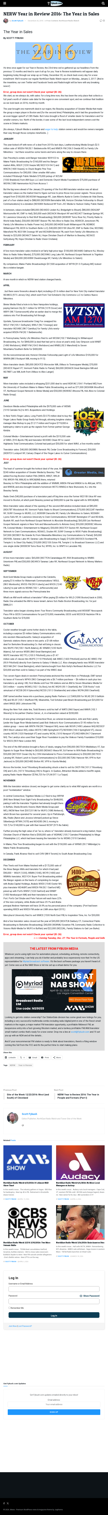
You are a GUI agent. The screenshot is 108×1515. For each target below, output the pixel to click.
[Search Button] (103, 3)
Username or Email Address (21, 1283)
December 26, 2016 (35, 20)
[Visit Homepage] (53, 3)
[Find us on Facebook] (4, 1503)
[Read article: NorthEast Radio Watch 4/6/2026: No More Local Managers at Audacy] (80, 1162)
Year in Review (25, 1065)
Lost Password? (25, 1326)
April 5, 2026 (23, 1262)
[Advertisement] (54, 1076)
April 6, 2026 (75, 1199)
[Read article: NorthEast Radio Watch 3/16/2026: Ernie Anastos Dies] (80, 1222)
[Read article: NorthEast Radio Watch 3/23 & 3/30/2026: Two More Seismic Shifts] (27, 1222)
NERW (12, 1065)
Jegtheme (59, 1509)
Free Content (52, 20)
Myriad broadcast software (36, 961)
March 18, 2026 (76, 1256)
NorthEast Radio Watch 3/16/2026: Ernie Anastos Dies (80, 1242)
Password (13, 1295)
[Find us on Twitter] (8, 1503)
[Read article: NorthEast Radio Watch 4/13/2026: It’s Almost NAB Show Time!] (27, 1162)
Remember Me (16, 1308)
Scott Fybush (17, 20)
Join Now (13, 1326)
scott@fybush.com (80, 1032)
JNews (12, 1509)
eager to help (51, 129)
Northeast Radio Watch (69, 20)
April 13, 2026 (23, 1199)
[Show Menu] (4, 3)
